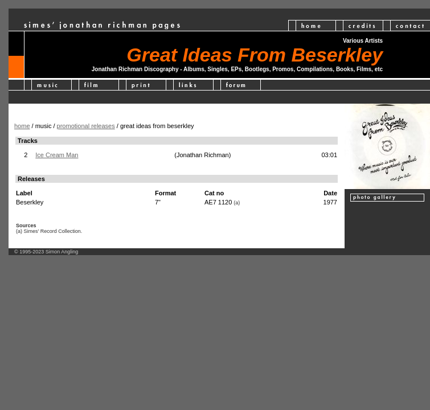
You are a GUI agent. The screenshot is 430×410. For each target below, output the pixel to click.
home (22, 125)
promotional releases (86, 125)
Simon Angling (62, 252)
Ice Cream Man (56, 154)
